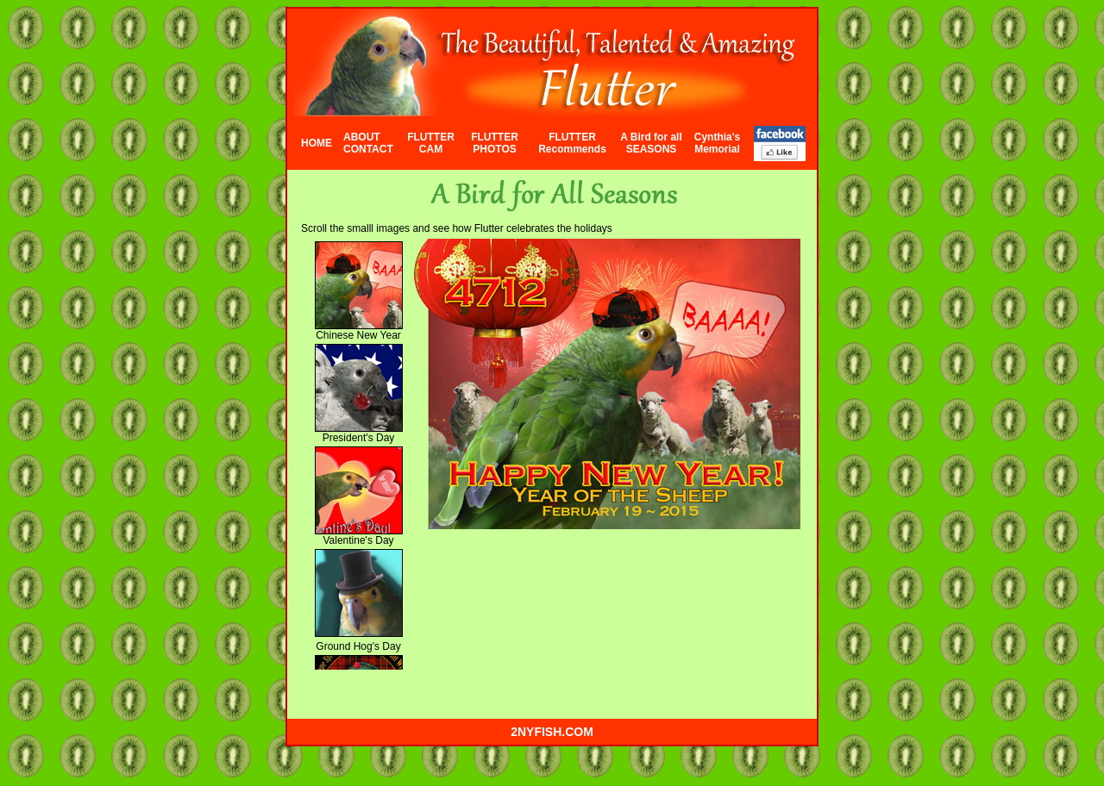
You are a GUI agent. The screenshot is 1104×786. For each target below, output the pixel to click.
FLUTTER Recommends (572, 143)
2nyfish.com (552, 732)
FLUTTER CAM (431, 143)
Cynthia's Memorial (717, 143)
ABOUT (361, 137)
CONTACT (368, 149)
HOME (316, 143)
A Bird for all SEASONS (651, 143)
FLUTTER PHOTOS (494, 143)
